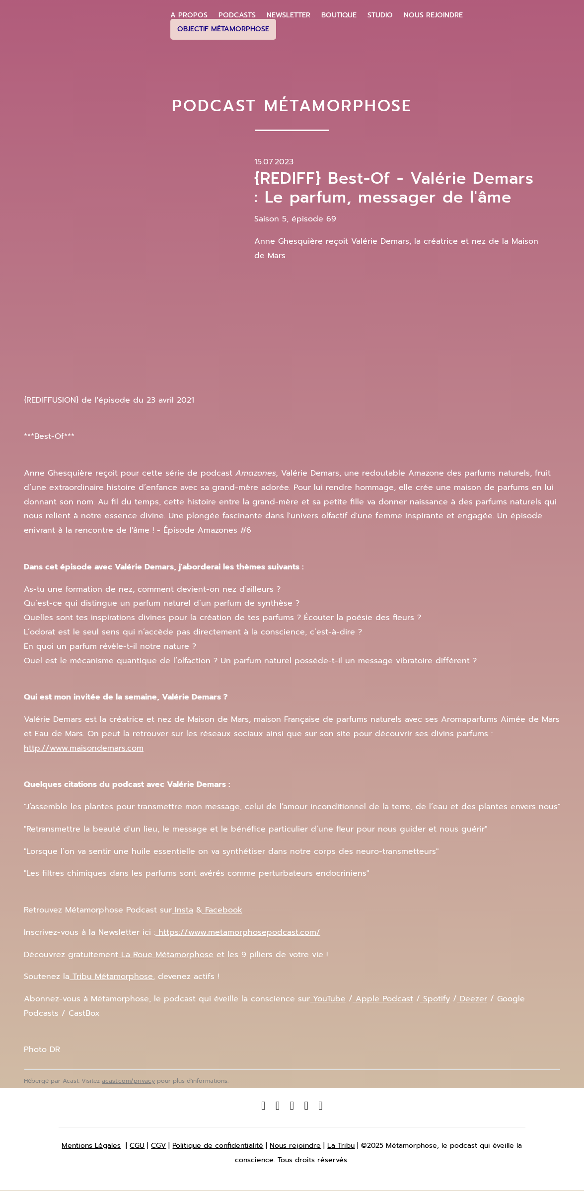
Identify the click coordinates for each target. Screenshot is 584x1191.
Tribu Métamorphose (111, 976)
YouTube (328, 999)
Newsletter (288, 15)
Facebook (222, 910)
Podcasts (237, 15)
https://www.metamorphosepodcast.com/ (237, 932)
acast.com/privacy (128, 1080)
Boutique (339, 15)
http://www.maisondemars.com (84, 748)
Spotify (435, 999)
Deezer (472, 999)
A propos (189, 15)
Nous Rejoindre (433, 15)
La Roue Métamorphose (166, 955)
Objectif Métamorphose (223, 29)
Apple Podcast (383, 999)
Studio (380, 15)
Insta (182, 910)
